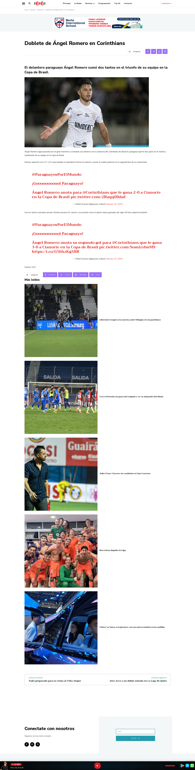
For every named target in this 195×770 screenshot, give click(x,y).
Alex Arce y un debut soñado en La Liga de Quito (138, 681)
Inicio (26, 10)
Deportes (40, 10)
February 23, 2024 (113, 258)
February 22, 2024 (113, 204)
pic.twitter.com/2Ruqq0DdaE (98, 197)
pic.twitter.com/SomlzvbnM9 (127, 247)
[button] (29, 3)
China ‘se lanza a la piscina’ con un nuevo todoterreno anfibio (132, 627)
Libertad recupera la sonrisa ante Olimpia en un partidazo (130, 320)
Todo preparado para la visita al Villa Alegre (55, 681)
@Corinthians (96, 192)
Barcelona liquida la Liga (112, 550)
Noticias (33, 10)
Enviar (135, 738)
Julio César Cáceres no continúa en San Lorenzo (124, 473)
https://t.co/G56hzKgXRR (55, 251)
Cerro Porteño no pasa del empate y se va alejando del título (131, 396)
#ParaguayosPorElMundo (56, 174)
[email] (135, 731)
